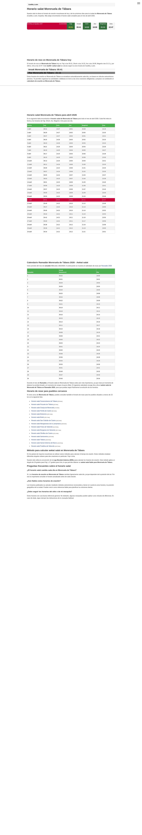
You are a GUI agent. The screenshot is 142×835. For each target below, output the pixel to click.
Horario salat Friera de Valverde (42, 427)
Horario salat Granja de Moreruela (42, 408)
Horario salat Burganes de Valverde (43, 430)
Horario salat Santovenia (39, 436)
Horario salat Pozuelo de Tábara (42, 404)
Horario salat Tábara (38, 440)
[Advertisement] (71, 46)
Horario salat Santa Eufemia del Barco (44, 443)
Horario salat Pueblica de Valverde (42, 446)
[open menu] (138, 3)
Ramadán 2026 (106, 266)
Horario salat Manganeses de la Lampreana (46, 424)
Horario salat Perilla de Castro (41, 411)
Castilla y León (33, 4)
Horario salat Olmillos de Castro (42, 433)
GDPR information (33, 507)
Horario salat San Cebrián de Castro (43, 420)
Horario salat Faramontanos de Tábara (44, 401)
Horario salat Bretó (37, 417)
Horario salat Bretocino (39, 414)
